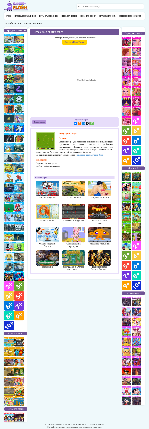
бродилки (9, 207)
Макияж (136, 41)
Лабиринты (136, 176)
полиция (9, 187)
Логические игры (136, 226)
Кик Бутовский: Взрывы (99, 214)
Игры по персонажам (130, 16)
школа (126, 186)
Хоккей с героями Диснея (47, 237)
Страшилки (19, 236)
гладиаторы (19, 256)
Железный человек (136, 311)
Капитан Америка (136, 400)
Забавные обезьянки (99, 236)
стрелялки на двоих (9, 371)
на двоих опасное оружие (19, 401)
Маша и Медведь (126, 236)
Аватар (9, 68)
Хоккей (9, 216)
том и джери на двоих (9, 351)
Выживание (9, 226)
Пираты (9, 266)
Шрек (136, 351)
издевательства (9, 127)
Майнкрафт (9, 58)
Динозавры (19, 118)
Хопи (136, 341)
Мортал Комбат (9, 98)
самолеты (19, 127)
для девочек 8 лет (136, 150)
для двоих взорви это (9, 401)
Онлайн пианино (33, 23)
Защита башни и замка (9, 167)
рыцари (9, 137)
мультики (126, 206)
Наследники (126, 321)
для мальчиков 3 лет (19, 286)
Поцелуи (126, 51)
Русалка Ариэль (126, 311)
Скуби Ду (136, 361)
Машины (19, 68)
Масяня (126, 400)
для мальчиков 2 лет (9, 286)
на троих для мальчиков (19, 417)
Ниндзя (19, 246)
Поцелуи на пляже (99, 190)
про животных (136, 216)
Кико (126, 390)
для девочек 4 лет (136, 130)
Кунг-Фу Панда (126, 370)
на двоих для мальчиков (19, 341)
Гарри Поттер (126, 380)
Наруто (19, 187)
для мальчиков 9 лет (19, 315)
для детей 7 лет (126, 275)
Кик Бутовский (136, 321)
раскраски (126, 216)
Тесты (126, 81)
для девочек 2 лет (136, 120)
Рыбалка (9, 147)
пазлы (136, 196)
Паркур (9, 118)
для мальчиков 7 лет (19, 306)
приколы (9, 256)
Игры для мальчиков (25, 16)
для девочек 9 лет (126, 160)
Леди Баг (126, 41)
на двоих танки (9, 361)
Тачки (19, 276)
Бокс (19, 177)
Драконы (19, 137)
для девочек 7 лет (126, 150)
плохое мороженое (19, 391)
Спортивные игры (19, 48)
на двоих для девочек (9, 341)
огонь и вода (19, 351)
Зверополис (47, 259)
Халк (136, 380)
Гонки (19, 266)
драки (9, 88)
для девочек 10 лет (136, 160)
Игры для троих (107, 16)
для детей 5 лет (126, 265)
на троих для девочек (9, 417)
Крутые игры (19, 207)
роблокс (136, 301)
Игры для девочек (48, 16)
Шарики (126, 101)
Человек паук (19, 197)
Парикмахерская (136, 101)
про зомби (9, 78)
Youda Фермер (73, 190)
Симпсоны (126, 341)
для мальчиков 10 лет (9, 325)
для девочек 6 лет (136, 140)
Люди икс (19, 58)
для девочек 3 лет (126, 130)
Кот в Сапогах (136, 370)
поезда (19, 167)
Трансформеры (9, 276)
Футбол (19, 98)
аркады (136, 206)
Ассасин (9, 157)
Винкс (136, 81)
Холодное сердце (126, 61)
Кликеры (9, 236)
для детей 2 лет (136, 245)
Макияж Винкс (47, 213)
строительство (9, 177)
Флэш (8, 16)
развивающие (136, 186)
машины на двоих (9, 381)
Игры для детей (69, 16)
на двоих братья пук (19, 361)
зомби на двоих (19, 371)
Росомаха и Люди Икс (73, 213)
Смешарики (126, 245)
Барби (126, 91)
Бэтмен (126, 301)
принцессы (126, 111)
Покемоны (126, 351)
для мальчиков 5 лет (19, 296)
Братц (136, 331)
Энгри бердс (9, 197)
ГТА (19, 226)
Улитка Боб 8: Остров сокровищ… (73, 260)
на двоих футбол (9, 391)
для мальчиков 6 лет (9, 306)
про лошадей (136, 111)
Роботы (9, 108)
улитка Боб (126, 226)
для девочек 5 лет (126, 140)
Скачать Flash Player (74, 42)
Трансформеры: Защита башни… (99, 260)
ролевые (19, 78)
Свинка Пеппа (126, 196)
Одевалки (126, 71)
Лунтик (136, 236)
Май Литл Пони (136, 51)
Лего (19, 216)
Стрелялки (19, 147)
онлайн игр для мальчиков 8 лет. (89, 155)
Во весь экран (39, 122)
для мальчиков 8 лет (9, 315)
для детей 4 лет (136, 255)
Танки (19, 157)
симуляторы (9, 48)
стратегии (19, 38)
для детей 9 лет (126, 285)
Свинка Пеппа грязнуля (73, 237)
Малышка (136, 71)
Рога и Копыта (126, 361)
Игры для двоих (88, 16)
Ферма (136, 91)
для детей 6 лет (136, 265)
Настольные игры (126, 176)
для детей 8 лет (136, 275)
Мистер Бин (136, 390)
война (19, 108)
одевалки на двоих (19, 381)
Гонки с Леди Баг (47, 190)
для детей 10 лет (136, 285)
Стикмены (9, 246)
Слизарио (19, 88)
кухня (136, 61)
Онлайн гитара (13, 23)
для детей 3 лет (126, 255)
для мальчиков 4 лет (9, 296)
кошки (126, 120)
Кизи (126, 331)
